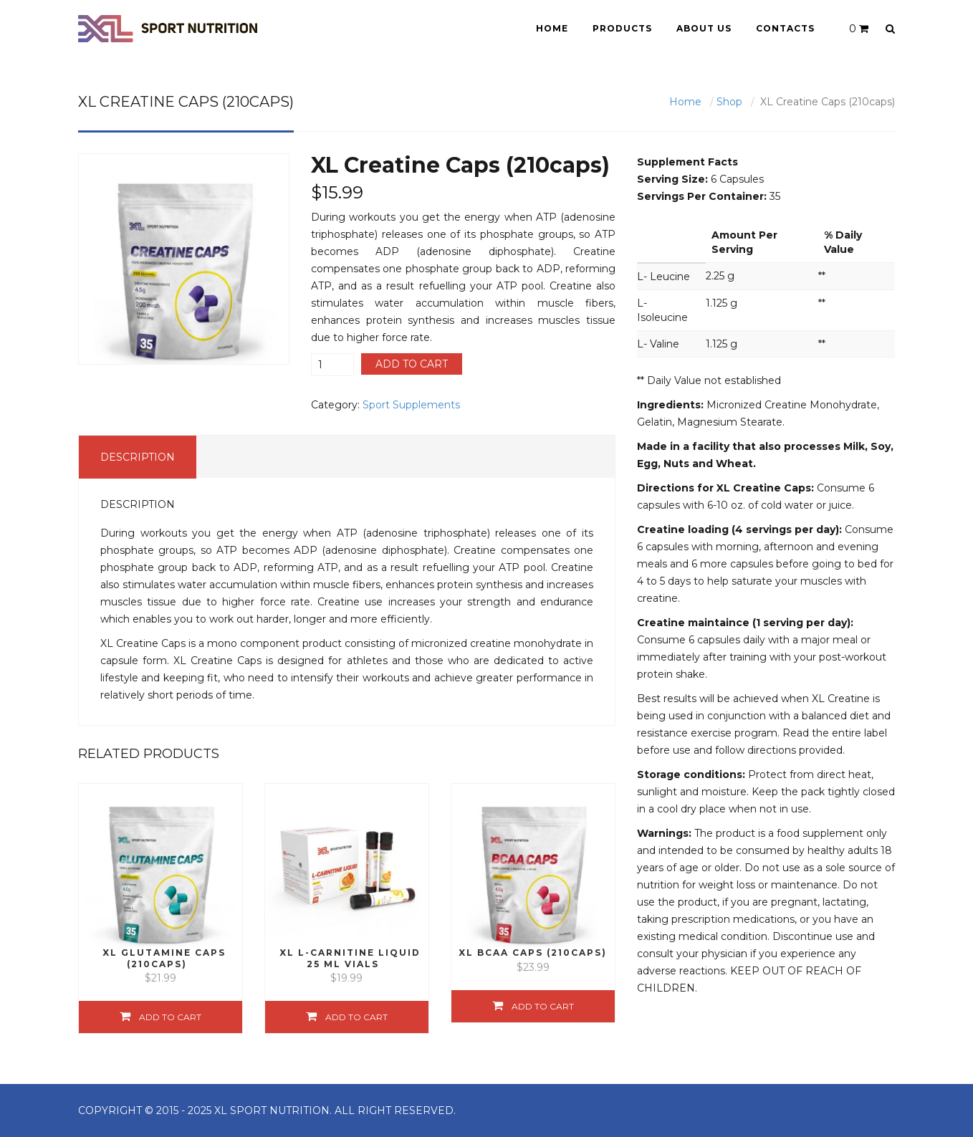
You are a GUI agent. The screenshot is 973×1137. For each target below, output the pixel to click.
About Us (704, 28)
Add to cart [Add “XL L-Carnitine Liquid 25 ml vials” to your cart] (356, 1017)
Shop (729, 101)
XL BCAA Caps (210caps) (533, 952)
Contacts (785, 28)
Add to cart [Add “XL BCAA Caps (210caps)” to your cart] (543, 1006)
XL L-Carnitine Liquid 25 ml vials (350, 958)
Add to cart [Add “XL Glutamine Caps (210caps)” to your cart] (170, 1017)
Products (622, 28)
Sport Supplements (411, 404)
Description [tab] (137, 457)
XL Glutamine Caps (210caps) (164, 958)
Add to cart (411, 364)
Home (552, 28)
